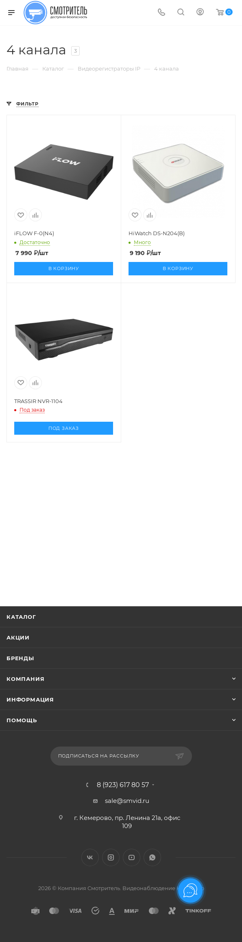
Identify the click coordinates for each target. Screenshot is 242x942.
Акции (18, 637)
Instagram (111, 857)
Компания (25, 679)
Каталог (21, 617)
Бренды (20, 658)
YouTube (131, 857)
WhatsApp (152, 857)
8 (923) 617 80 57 (123, 785)
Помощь (22, 720)
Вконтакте (90, 857)
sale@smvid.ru (127, 801)
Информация (30, 699)
